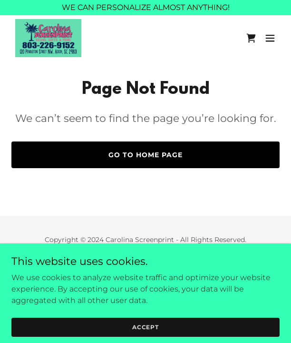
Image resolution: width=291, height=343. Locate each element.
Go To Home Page (145, 155)
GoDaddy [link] (166, 261)
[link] (48, 38)
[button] (270, 38)
